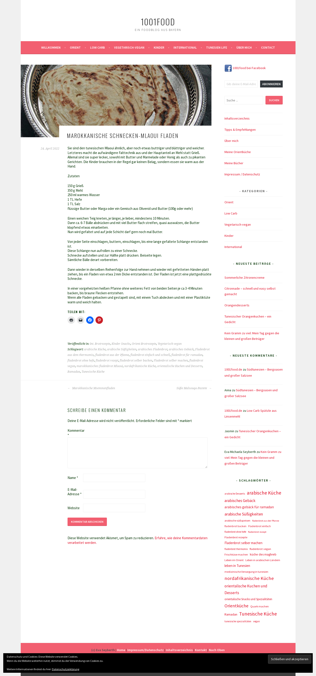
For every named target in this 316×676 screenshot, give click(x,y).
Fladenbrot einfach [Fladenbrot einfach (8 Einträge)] (259, 526)
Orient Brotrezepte (144, 343)
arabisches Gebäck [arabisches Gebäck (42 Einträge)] (239, 500)
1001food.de (233, 369)
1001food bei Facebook (245, 68)
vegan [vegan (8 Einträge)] (256, 621)
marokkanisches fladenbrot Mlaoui (100, 366)
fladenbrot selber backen (136, 360)
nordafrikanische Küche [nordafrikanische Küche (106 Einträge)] (249, 578)
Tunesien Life (216, 47)
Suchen (274, 100)
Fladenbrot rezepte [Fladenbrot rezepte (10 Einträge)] (235, 537)
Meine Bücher (233, 163)
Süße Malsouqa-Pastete (194, 388)
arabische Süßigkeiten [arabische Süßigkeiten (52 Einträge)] (243, 514)
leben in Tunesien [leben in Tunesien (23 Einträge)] (237, 565)
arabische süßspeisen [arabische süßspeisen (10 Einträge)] (237, 520)
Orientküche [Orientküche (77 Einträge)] (236, 606)
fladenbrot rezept (107, 360)
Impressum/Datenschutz (145, 650)
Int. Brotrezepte (100, 343)
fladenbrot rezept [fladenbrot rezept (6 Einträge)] (257, 531)
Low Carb (97, 47)
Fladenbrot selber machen (171, 360)
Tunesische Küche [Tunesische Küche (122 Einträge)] (258, 614)
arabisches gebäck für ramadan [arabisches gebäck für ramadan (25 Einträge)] (249, 507)
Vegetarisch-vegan (129, 47)
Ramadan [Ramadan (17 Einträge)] (230, 614)
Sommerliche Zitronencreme (244, 277)
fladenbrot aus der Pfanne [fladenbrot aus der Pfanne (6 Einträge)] (265, 520)
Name (73, 477)
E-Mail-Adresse (75, 491)
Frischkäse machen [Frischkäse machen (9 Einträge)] (236, 554)
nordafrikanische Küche (140, 366)
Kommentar (75, 432)
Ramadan (74, 371)
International (185, 47)
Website (74, 508)
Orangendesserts (236, 305)
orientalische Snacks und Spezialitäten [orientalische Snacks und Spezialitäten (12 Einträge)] (248, 599)
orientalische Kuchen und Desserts (179, 366)
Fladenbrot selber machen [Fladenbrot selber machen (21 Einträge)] (243, 543)
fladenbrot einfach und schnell (150, 355)
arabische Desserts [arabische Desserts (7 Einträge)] (234, 493)
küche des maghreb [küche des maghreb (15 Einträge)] (263, 554)
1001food (158, 21)
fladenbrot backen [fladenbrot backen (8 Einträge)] (235, 526)
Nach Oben (217, 650)
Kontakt (201, 650)
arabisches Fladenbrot (152, 349)
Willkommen (51, 47)
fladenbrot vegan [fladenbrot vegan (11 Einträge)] (260, 549)
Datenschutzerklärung (65, 669)
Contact (268, 47)
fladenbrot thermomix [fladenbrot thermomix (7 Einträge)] (236, 549)
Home (121, 650)
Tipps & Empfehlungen (240, 129)
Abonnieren (271, 84)
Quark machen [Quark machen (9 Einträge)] (259, 606)
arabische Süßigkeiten (121, 349)
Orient (75, 47)
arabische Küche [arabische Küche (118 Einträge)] (264, 493)
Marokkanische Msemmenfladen (91, 388)
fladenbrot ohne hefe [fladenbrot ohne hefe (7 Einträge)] (235, 531)
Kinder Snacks (121, 343)
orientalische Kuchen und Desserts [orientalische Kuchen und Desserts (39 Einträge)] (245, 589)
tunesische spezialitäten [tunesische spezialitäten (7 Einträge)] (237, 621)
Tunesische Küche (93, 371)
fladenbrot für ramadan (187, 355)
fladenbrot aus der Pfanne (112, 355)
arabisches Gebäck (181, 349)
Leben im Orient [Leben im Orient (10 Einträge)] (234, 560)
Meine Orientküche (237, 152)
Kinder (159, 47)
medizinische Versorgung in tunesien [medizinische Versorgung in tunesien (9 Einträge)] (246, 571)
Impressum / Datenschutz (242, 174)
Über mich (244, 47)
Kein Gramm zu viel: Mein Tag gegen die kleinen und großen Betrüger (252, 457)
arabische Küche (95, 349)
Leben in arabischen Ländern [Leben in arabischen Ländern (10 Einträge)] (262, 560)
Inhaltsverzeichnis (237, 118)
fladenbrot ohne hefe (81, 360)
